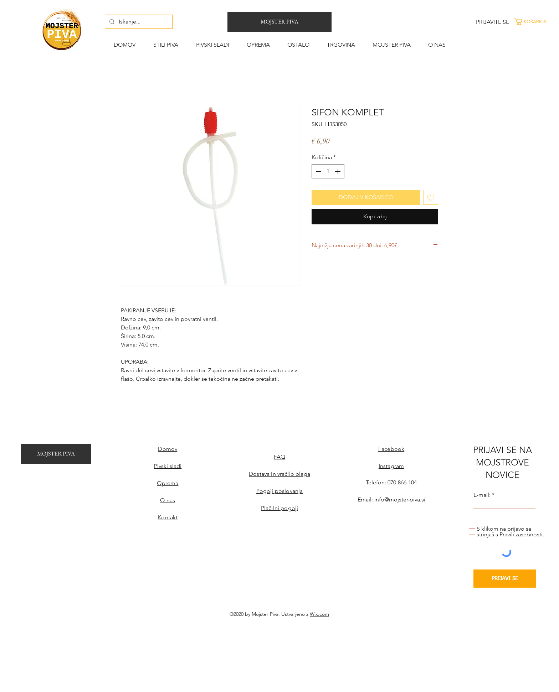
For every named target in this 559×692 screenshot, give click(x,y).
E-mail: (482, 495)
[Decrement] (318, 171)
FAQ (279, 456)
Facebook (391, 449)
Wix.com (319, 614)
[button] (535, 22)
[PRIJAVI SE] (504, 578)
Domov (167, 449)
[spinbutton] (328, 171)
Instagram (391, 466)
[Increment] (338, 171)
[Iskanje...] (138, 21)
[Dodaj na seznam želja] (430, 197)
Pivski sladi (167, 466)
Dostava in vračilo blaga (279, 473)
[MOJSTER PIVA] (279, 22)
